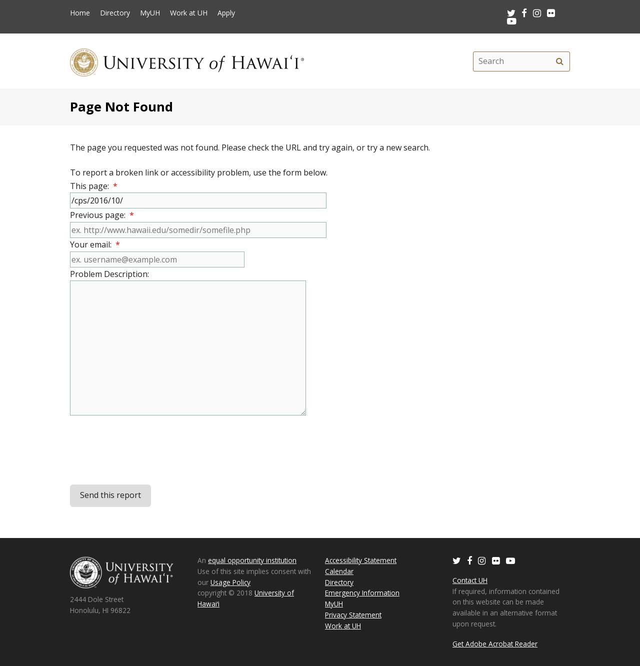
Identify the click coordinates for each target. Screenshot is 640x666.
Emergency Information (362, 593)
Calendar (339, 571)
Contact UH (470, 580)
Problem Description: (111, 274)
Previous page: (102, 215)
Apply (226, 13)
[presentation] (146, 451)
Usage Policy (230, 582)
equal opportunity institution (252, 560)
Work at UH (189, 13)
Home (80, 13)
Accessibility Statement (360, 560)
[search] (560, 61)
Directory (115, 13)
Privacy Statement (353, 615)
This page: (94, 186)
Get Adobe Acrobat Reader (495, 643)
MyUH (150, 13)
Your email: (95, 244)
